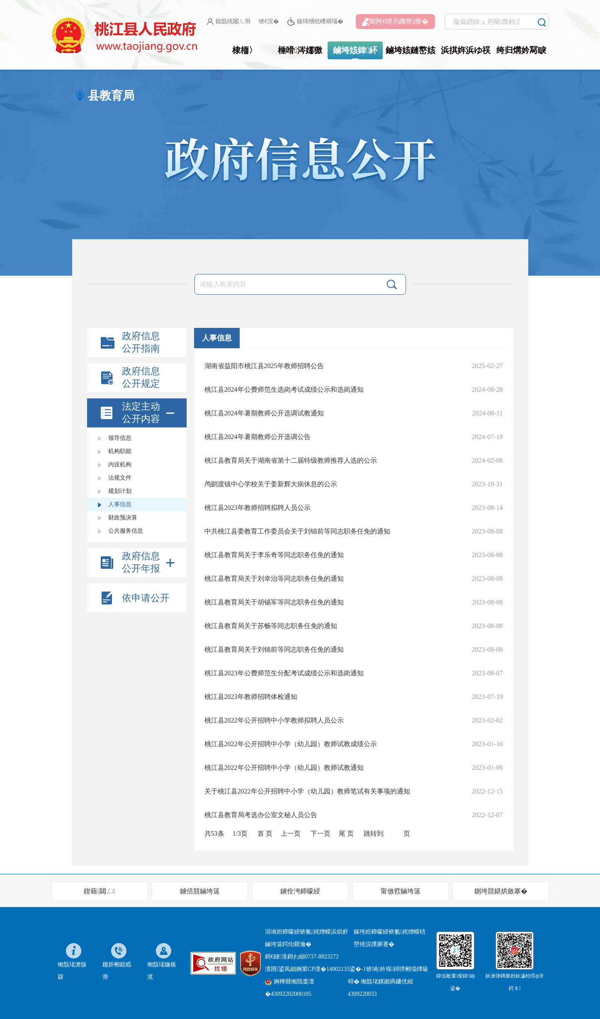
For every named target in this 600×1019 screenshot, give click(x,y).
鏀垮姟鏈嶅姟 (410, 50)
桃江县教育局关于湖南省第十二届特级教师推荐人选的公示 (290, 460)
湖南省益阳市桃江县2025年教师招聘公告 (264, 365)
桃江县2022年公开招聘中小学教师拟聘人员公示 (274, 720)
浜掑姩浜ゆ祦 (466, 50)
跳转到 (374, 833)
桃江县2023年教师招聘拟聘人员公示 (257, 507)
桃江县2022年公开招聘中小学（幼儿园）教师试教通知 (284, 767)
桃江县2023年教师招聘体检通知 (250, 696)
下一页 (320, 833)
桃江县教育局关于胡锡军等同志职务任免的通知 (274, 602)
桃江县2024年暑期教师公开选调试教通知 (264, 413)
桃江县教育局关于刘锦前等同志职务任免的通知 (274, 649)
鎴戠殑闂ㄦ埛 (228, 21)
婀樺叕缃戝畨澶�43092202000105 (289, 987)
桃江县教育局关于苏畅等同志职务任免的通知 (270, 625)
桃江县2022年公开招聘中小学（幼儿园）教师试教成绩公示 (290, 743)
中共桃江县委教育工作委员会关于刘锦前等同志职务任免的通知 (297, 531)
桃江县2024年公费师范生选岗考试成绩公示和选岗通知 (284, 389)
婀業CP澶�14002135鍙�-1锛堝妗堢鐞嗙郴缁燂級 (362, 969)
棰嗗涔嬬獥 (300, 50)
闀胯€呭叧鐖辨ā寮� (395, 22)
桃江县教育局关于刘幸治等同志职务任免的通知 (274, 578)
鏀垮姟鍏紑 (355, 50)
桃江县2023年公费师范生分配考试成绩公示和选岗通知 (284, 673)
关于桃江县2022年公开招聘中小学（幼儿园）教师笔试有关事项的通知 (307, 791)
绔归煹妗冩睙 (521, 50)
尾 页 (346, 833)
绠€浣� (269, 21)
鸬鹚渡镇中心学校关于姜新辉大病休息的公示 (270, 484)
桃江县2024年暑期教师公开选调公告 (257, 436)
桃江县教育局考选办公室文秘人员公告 (260, 814)
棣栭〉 (244, 50)
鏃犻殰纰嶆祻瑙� (315, 21)
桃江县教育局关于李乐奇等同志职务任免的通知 (274, 554)
